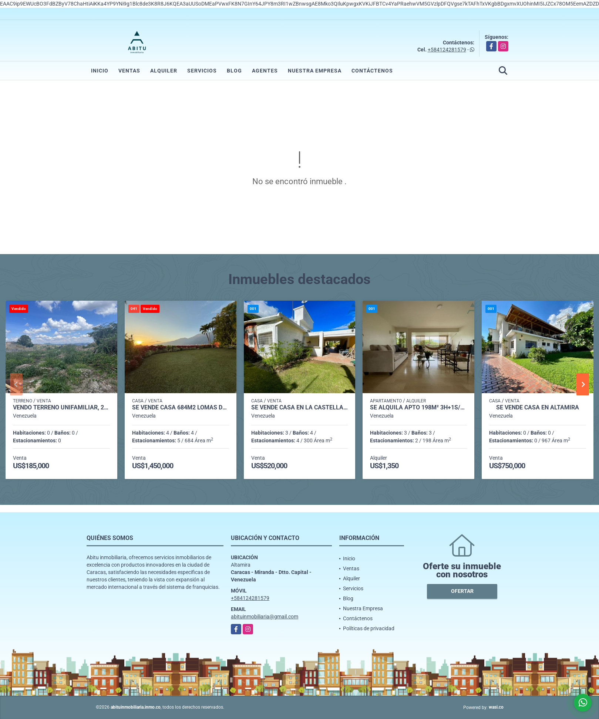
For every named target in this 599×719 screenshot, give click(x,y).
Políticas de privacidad (368, 628)
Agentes (265, 71)
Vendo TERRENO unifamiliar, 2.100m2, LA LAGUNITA (61, 408)
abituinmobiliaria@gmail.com (264, 617)
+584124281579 (447, 50)
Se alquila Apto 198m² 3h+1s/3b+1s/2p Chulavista (418, 408)
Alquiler (163, 71)
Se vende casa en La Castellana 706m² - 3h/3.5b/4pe (299, 408)
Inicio (99, 71)
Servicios (202, 71)
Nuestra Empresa (314, 71)
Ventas (129, 71)
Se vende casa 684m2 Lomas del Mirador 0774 (180, 408)
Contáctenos (372, 71)
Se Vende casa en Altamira (537, 408)
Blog (234, 71)
